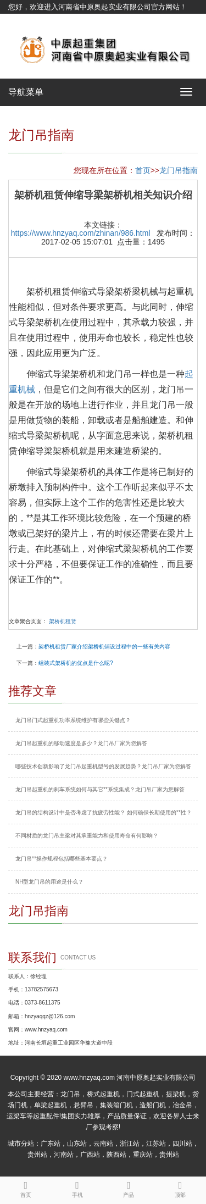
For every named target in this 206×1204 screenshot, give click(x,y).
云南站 (103, 1143)
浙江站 (130, 1143)
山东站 (77, 1143)
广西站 (90, 1154)
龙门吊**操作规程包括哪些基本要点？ (61, 859)
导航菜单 (25, 92)
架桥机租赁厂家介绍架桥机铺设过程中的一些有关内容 (104, 646)
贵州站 (37, 1154)
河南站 (64, 1154)
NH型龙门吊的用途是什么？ (49, 882)
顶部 (180, 1187)
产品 (129, 1187)
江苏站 (156, 1143)
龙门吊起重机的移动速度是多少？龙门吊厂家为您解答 (81, 743)
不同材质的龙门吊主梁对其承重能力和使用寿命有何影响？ (86, 836)
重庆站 (143, 1154)
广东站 (50, 1143)
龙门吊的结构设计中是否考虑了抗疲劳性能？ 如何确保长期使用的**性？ (103, 812)
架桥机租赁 (62, 621)
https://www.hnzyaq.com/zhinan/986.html (81, 233)
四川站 (182, 1143)
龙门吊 (70, 1094)
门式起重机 (142, 1094)
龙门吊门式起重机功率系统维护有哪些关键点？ (73, 720)
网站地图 (22, 20)
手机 (77, 1187)
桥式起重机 (103, 1094)
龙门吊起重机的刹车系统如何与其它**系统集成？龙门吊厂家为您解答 (100, 789)
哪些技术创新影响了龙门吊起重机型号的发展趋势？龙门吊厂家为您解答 (103, 766)
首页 (143, 170)
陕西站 (116, 1154)
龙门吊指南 (178, 170)
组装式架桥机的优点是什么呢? (75, 663)
